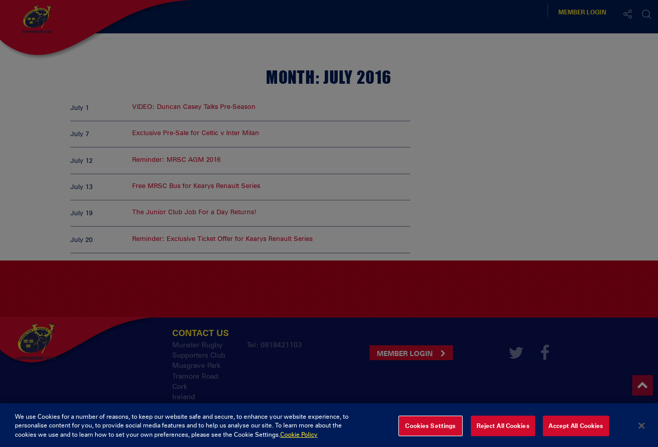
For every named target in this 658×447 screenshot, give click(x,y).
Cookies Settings (430, 430)
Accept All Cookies (576, 430)
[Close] (641, 430)
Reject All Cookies (503, 430)
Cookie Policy (299, 438)
